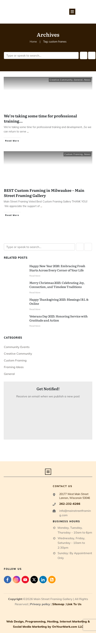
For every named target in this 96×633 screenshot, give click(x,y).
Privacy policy (40, 604)
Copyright (15, 599)
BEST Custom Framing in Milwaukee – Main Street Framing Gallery (44, 192)
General (78, 79)
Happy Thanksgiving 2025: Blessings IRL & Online (59, 301)
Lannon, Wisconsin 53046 (74, 498)
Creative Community (61, 79)
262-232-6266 (69, 504)
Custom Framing (73, 154)
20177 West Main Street (73, 494)
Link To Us (73, 604)
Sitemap (58, 604)
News (87, 79)
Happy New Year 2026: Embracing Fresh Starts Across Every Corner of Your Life (57, 268)
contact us (62, 486)
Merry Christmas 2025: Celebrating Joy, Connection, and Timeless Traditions (57, 284)
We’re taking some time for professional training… (40, 118)
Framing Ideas (14, 367)
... (28, 131)
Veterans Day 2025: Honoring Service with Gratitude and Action (58, 318)
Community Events (17, 347)
